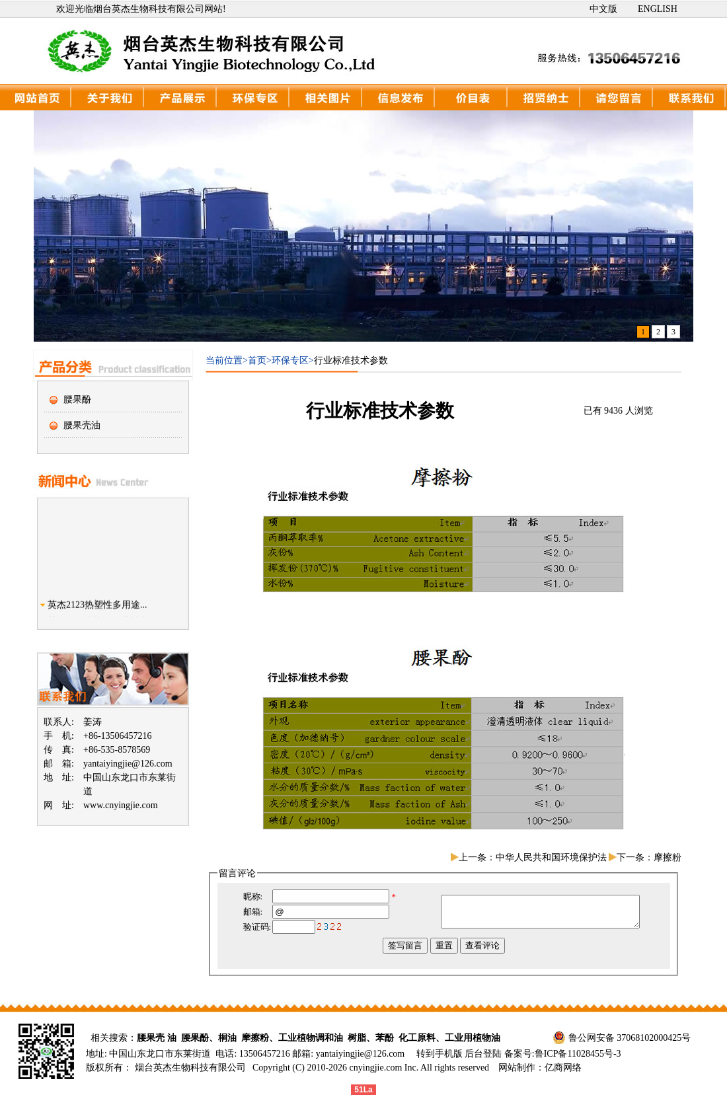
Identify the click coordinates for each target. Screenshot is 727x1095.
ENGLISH (657, 9)
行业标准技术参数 (351, 360)
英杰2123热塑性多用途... (97, 609)
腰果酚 (77, 399)
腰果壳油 (81, 425)
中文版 (603, 9)
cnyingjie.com (376, 1068)
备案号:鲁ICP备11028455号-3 (562, 1054)
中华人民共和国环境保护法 (551, 857)
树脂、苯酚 (371, 1038)
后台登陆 (484, 1054)
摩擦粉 (667, 857)
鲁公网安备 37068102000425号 (629, 1038)
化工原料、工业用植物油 (449, 1038)
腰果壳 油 (156, 1038)
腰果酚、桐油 (209, 1038)
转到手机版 (439, 1054)
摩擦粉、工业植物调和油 (292, 1038)
